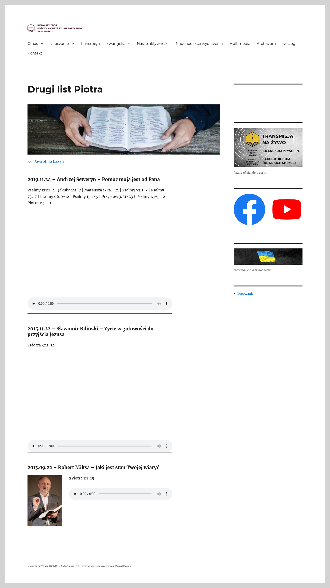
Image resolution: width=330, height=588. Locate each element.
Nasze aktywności (153, 43)
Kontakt (35, 53)
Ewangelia (115, 43)
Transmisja (90, 43)
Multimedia (239, 43)
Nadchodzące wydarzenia (199, 43)
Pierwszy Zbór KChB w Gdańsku (51, 566)
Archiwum (266, 43)
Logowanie (245, 294)
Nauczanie (59, 43)
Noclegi (289, 43)
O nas (33, 43)
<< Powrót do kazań (46, 161)
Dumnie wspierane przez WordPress (104, 566)
